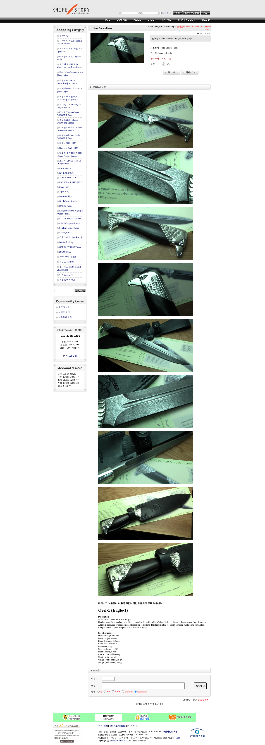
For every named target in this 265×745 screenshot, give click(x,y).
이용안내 (132, 726)
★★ (108, 692)
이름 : (93, 679)
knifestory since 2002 (119, 740)
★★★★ (129, 692)
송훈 (178, 737)
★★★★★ (142, 692)
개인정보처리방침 (117, 726)
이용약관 (102, 726)
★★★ (117, 692)
